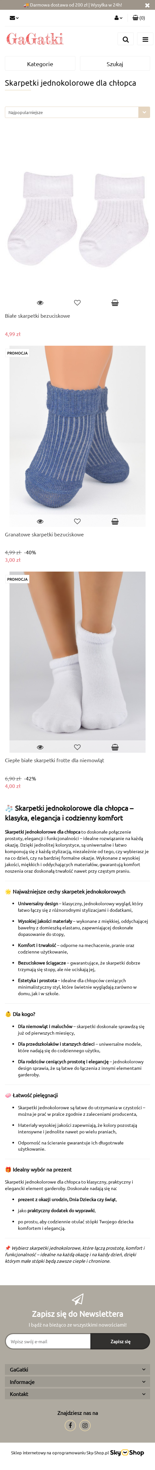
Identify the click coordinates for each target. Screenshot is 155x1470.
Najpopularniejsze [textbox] (25, 112)
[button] (139, 18)
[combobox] (77, 112)
